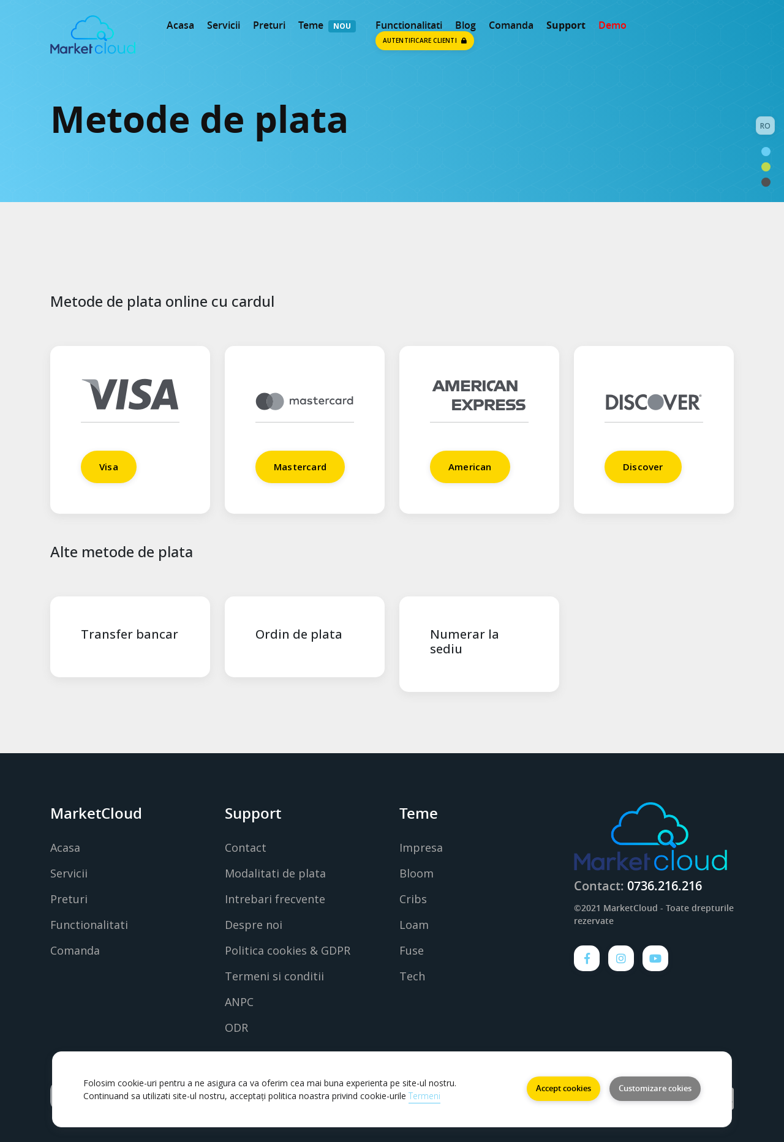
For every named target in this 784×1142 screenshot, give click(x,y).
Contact (245, 847)
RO (765, 126)
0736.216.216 (664, 885)
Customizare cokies (655, 1088)
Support (566, 25)
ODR (236, 1027)
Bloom (416, 873)
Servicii (223, 25)
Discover (643, 466)
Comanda (511, 25)
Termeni (424, 1096)
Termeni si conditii (274, 976)
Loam (414, 924)
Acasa (180, 25)
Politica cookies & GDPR (287, 950)
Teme (310, 25)
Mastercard (300, 466)
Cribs (413, 899)
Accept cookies (563, 1088)
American (470, 466)
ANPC (239, 1001)
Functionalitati (89, 924)
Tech (412, 976)
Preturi (269, 25)
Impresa (421, 847)
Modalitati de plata (275, 873)
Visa (108, 466)
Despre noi (253, 924)
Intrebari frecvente (275, 899)
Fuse (411, 950)
